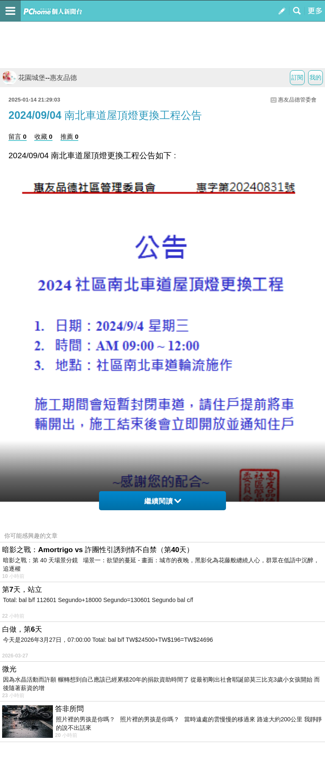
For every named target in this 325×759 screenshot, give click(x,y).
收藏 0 (43, 136)
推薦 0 (70, 136)
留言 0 (17, 136)
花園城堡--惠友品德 (39, 77)
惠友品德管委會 (297, 99)
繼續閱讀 (162, 501)
